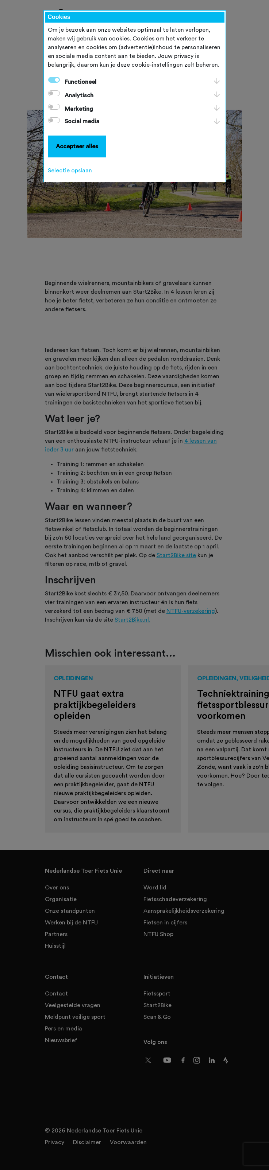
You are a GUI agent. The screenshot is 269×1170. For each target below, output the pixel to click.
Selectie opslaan (70, 170)
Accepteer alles (77, 146)
